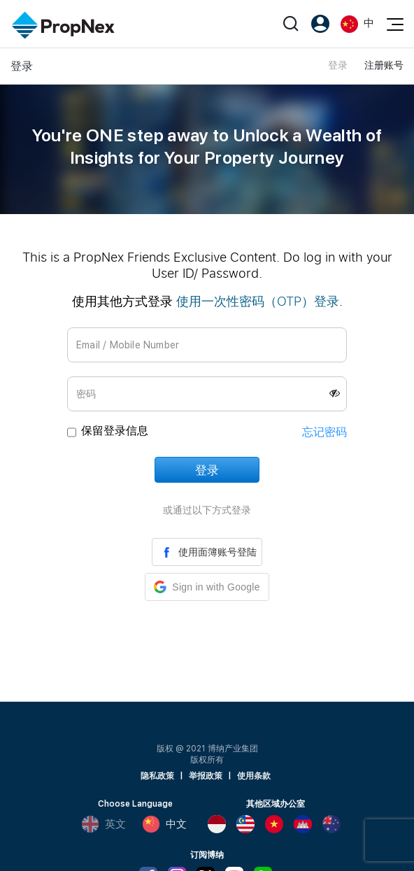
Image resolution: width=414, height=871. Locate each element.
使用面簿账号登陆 (207, 552)
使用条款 (254, 776)
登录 (338, 65)
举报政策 (205, 776)
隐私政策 (157, 776)
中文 (164, 824)
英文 (103, 824)
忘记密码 (324, 432)
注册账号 (384, 65)
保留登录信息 (114, 430)
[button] (207, 587)
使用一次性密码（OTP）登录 (257, 300)
